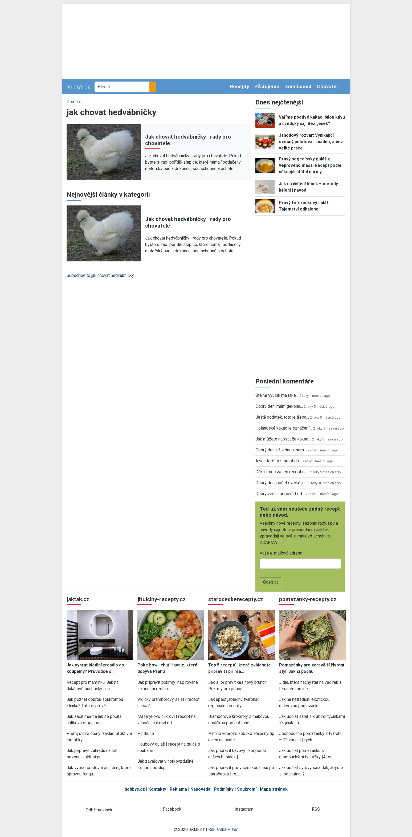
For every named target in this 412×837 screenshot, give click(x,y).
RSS (316, 809)
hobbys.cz (78, 86)
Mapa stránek (274, 789)
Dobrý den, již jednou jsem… (281, 449)
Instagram (244, 809)
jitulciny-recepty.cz (161, 599)
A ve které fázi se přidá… (278, 460)
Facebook (172, 809)
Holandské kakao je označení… (283, 428)
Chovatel (327, 86)
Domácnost (298, 86)
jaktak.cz (78, 599)
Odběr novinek (99, 809)
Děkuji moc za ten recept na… (282, 471)
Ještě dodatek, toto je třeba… (282, 417)
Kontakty (157, 789)
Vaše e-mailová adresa (281, 553)
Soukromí (246, 789)
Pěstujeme (266, 86)
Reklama (178, 789)
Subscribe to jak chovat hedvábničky (100, 275)
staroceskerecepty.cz (235, 599)
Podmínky (224, 789)
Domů (72, 101)
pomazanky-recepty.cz (307, 599)
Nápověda (200, 789)
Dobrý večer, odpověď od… (280, 493)
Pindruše (145, 733)
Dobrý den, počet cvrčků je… (281, 482)
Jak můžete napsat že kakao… (283, 439)
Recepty (239, 86)
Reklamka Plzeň (223, 829)
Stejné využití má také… (277, 395)
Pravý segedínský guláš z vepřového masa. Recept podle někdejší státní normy (310, 165)
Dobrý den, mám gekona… (279, 406)
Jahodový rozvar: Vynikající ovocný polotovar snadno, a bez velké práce (311, 142)
